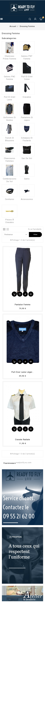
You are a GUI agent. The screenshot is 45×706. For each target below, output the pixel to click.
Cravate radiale (22, 439)
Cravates (27, 97)
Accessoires (27, 199)
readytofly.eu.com (23, 463)
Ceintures (9, 199)
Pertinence (16, 234)
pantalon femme (22, 304)
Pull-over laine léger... (22, 372)
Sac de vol (27, 158)
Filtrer (35, 234)
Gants (27, 179)
